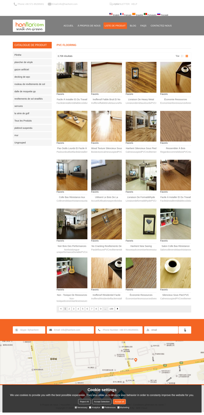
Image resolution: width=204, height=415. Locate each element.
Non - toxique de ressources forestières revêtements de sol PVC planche (72, 295)
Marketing (123, 407)
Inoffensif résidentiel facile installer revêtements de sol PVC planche (106, 295)
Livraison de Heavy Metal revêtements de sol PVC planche (141, 99)
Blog (133, 25)
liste (182, 56)
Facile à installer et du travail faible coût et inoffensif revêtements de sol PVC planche (72, 99)
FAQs (143, 25)
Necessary (81, 407)
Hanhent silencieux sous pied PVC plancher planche (141, 148)
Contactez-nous (161, 25)
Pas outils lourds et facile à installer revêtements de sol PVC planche (72, 148)
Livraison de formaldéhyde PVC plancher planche (141, 197)
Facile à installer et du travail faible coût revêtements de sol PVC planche (175, 197)
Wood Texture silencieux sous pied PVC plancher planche (106, 148)
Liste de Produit (115, 25)
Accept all (119, 401)
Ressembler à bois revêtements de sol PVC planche (175, 148)
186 (111, 308)
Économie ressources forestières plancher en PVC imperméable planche (141, 295)
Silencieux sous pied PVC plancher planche (175, 295)
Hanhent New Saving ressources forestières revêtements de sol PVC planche (141, 246)
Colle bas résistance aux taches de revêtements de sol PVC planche (72, 197)
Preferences (109, 407)
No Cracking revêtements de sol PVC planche (106, 246)
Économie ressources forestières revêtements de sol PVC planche (175, 99)
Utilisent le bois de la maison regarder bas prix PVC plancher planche (106, 197)
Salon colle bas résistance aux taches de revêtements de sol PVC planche (175, 246)
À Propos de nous (89, 25)
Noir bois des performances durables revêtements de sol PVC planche (72, 246)
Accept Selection (102, 401)
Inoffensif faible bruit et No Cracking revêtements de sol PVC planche (106, 99)
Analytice (94, 407)
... (105, 308)
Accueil (68, 25)
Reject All (84, 401)
